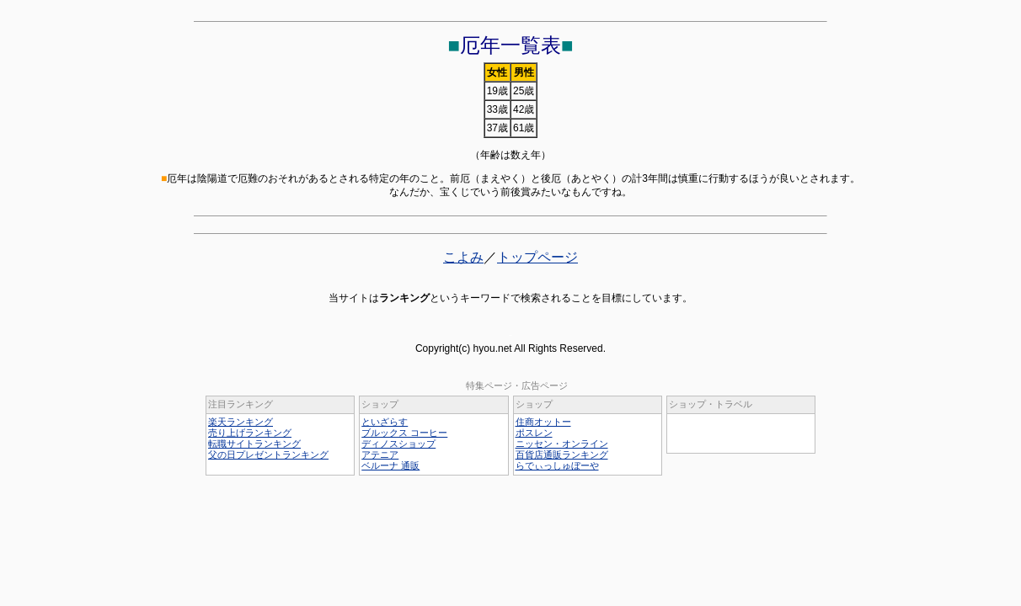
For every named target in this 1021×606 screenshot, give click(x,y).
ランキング (404, 298)
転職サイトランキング (254, 444)
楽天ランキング (240, 422)
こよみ (463, 257)
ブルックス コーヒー (404, 433)
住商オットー (543, 422)
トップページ (537, 257)
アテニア (379, 454)
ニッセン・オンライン (562, 444)
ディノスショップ (398, 444)
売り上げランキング (249, 433)
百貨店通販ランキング (562, 454)
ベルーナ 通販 (390, 465)
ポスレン (534, 433)
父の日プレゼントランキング (268, 454)
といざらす (384, 422)
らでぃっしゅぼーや (557, 465)
